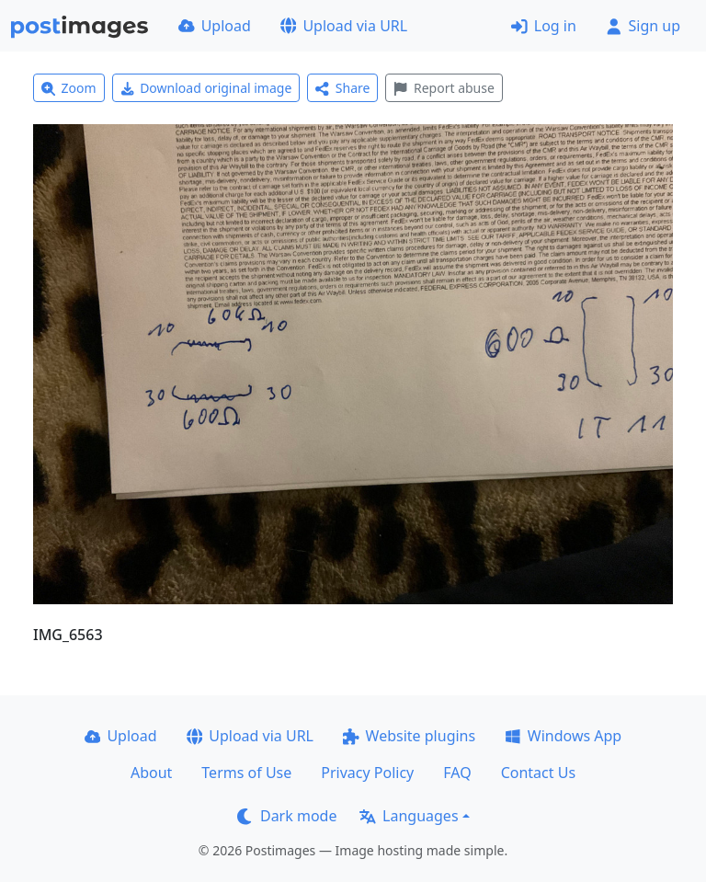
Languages (408, 816)
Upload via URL (343, 26)
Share (342, 88)
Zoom (69, 88)
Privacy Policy (367, 772)
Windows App (563, 736)
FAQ (457, 772)
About (151, 772)
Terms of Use (246, 772)
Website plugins (409, 736)
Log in (543, 26)
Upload (214, 26)
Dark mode (286, 816)
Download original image (206, 88)
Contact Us (538, 772)
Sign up (643, 26)
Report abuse (443, 88)
